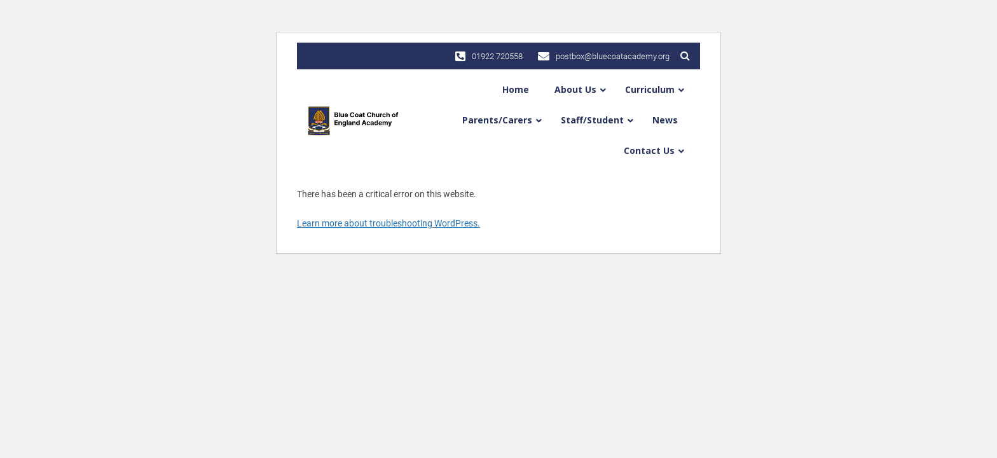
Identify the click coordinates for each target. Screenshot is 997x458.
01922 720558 (489, 56)
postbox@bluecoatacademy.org (604, 56)
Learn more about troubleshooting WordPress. (388, 223)
